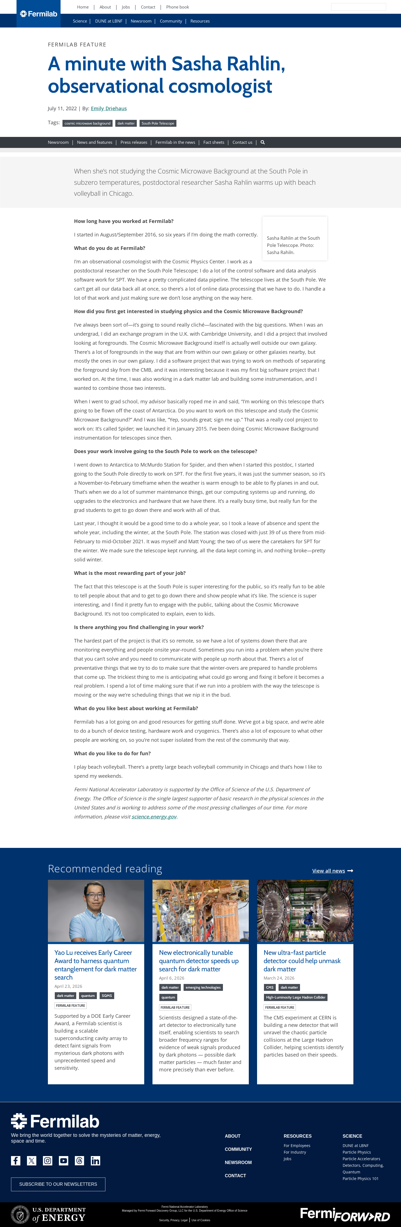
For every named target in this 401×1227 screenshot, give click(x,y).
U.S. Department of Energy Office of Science (220, 1210)
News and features (94, 142)
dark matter (126, 123)
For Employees (297, 1145)
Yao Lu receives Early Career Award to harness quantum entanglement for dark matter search (95, 964)
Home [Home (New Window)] (83, 7)
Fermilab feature (70, 1005)
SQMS (107, 995)
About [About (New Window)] (105, 7)
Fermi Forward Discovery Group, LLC (161, 1210)
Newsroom (141, 21)
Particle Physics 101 (361, 1178)
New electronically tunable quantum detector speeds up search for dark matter (199, 960)
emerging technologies (203, 987)
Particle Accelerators (361, 1158)
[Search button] (263, 142)
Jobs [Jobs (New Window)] (126, 7)
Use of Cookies (201, 1220)
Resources (200, 21)
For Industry (295, 1152)
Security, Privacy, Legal (173, 1220)
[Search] (346, 7)
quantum (88, 995)
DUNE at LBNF (108, 21)
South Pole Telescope (158, 123)
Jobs (287, 1158)
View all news (328, 870)
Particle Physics (357, 1152)
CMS (270, 987)
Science (80, 21)
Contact (235, 1175)
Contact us (242, 142)
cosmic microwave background (87, 123)
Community (171, 21)
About (233, 1136)
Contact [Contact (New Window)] (148, 7)
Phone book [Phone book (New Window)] (177, 7)
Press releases (134, 142)
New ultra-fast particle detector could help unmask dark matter (302, 960)
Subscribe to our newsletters (58, 1184)
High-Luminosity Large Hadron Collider (295, 997)
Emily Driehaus (109, 108)
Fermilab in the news (175, 142)
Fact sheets (213, 142)
